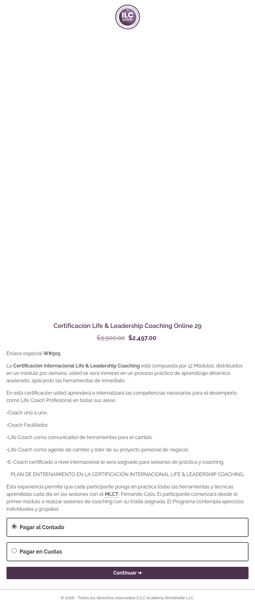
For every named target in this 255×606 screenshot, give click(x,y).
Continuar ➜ (127, 573)
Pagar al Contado (38, 527)
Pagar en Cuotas (37, 551)
